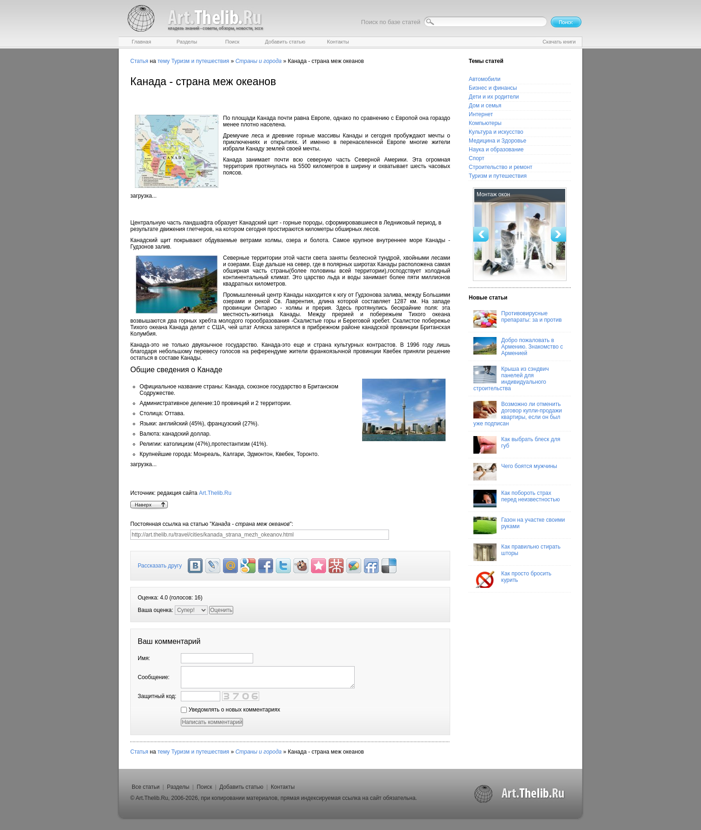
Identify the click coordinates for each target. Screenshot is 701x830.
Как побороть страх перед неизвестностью (516, 498)
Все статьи (145, 787)
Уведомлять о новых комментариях (230, 709)
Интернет (481, 114)
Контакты (283, 787)
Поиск (204, 787)
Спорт (476, 158)
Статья (139, 61)
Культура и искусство (496, 132)
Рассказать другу (160, 565)
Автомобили (484, 79)
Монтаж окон (493, 194)
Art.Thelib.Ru (215, 493)
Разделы (178, 787)
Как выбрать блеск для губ (516, 445)
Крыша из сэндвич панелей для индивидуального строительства (511, 379)
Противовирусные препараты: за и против (517, 319)
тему (164, 61)
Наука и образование (496, 149)
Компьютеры (485, 123)
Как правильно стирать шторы (517, 552)
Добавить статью (241, 787)
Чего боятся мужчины (515, 472)
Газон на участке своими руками (519, 525)
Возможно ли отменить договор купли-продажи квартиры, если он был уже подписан (517, 414)
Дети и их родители (494, 97)
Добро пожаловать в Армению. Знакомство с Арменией (518, 346)
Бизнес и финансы (493, 88)
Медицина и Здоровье (497, 140)
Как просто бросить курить (512, 579)
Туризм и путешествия (200, 61)
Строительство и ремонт (500, 167)
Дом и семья (485, 105)
